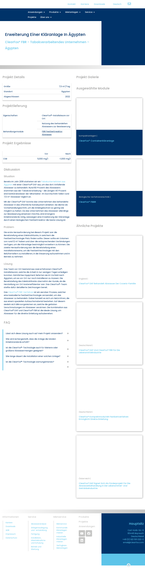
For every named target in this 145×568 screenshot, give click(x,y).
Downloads (99, 4)
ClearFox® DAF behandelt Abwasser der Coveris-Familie (107, 283)
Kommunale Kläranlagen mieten (62, 530)
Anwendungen (87, 526)
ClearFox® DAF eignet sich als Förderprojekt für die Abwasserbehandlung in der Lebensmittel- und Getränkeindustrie (104, 486)
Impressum (11, 534)
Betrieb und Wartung (36, 547)
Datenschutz (11, 538)
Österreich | (85, 478)
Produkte (84, 516)
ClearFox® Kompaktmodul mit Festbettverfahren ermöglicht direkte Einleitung (103, 418)
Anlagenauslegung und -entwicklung (39, 528)
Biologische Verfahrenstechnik (94, 196)
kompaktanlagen (87, 135)
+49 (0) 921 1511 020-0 (133, 539)
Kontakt (72, 4)
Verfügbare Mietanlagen (62, 546)
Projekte (83, 521)
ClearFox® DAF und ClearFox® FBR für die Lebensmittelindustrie (99, 351)
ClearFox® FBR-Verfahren (21, 292)
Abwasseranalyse (38, 524)
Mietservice (62, 524)
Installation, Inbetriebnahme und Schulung (38, 540)
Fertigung (35, 534)
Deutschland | (86, 345)
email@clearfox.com (133, 542)
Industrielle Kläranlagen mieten (62, 539)
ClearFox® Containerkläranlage (96, 140)
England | (83, 278)
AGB (7, 530)
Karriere (85, 4)
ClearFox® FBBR (87, 201)
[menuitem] (116, 4)
